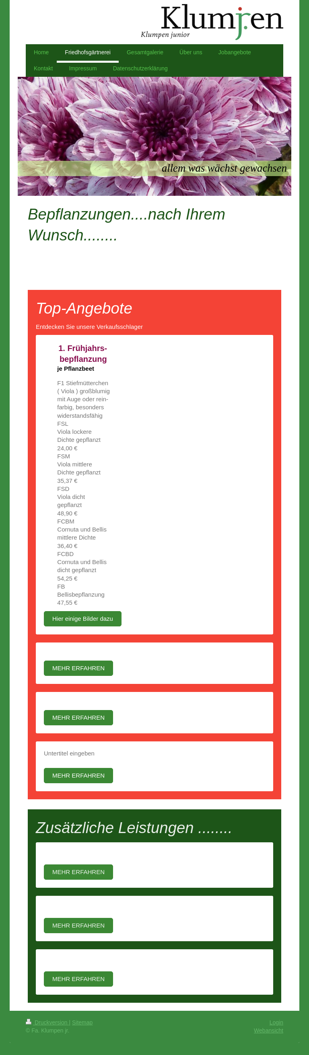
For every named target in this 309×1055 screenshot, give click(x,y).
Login (276, 1022)
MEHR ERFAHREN (78, 668)
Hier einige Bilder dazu (82, 618)
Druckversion (47, 1022)
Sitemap (82, 1022)
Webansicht (268, 1030)
